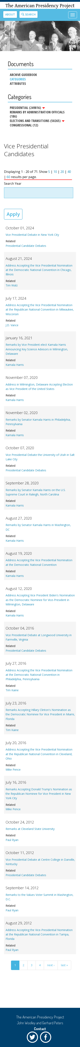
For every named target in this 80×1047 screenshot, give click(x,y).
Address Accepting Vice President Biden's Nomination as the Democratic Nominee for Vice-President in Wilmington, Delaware (40, 599)
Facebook (46, 1038)
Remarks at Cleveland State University (30, 829)
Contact (40, 1028)
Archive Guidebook (23, 75)
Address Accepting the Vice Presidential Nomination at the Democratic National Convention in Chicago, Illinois (39, 270)
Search (28, 14)
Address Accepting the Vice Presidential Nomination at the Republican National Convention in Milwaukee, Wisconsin (40, 309)
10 (55, 171)
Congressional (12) (24, 125)
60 (8, 177)
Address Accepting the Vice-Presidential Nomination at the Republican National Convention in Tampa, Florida (39, 934)
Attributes (18, 83)
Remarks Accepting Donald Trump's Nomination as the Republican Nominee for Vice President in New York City (39, 793)
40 (69, 171)
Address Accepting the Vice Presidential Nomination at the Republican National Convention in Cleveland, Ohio (39, 754)
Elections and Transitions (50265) (37, 121)
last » (64, 965)
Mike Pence (13, 769)
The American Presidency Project (40, 6)
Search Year (12, 184)
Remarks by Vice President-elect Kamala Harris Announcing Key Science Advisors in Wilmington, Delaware (37, 349)
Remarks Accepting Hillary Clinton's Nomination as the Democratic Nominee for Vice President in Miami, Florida (40, 714)
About (10, 14)
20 (62, 171)
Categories (18, 79)
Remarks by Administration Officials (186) (37, 114)
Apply (13, 214)
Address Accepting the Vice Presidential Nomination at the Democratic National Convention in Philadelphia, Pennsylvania (39, 674)
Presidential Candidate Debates (26, 246)
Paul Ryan (12, 840)
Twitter (33, 1038)
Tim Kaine (12, 690)
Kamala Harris (15, 365)
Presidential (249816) (27, 108)
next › (50, 965)
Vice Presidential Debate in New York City (32, 235)
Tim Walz (12, 285)
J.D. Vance (12, 325)
